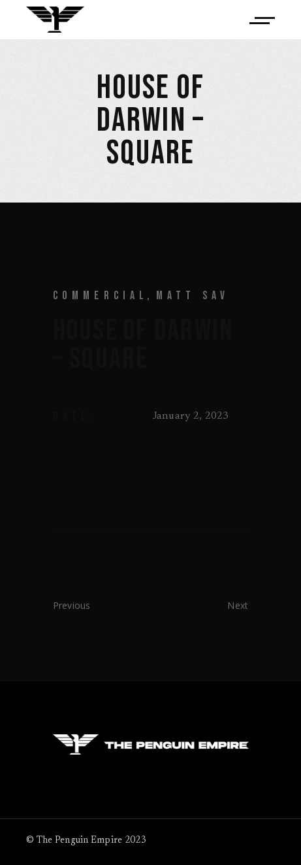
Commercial (101, 295)
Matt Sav (193, 295)
